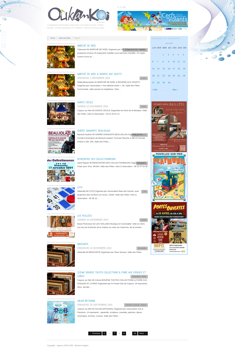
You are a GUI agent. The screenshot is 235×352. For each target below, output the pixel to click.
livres (144, 277)
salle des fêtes (65, 38)
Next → (143, 333)
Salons (143, 305)
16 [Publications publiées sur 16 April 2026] (169, 68)
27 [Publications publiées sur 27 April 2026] (153, 82)
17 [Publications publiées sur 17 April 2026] (174, 68)
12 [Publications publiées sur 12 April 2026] (184, 61)
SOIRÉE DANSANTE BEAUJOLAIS (93, 130)
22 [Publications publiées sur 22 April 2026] (164, 76)
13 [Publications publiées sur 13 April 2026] (153, 68)
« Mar (155, 89)
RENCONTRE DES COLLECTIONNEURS (96, 159)
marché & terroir (131, 50)
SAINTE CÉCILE (85, 102)
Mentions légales (82, 346)
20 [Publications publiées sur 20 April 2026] (153, 76)
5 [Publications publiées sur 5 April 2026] (183, 55)
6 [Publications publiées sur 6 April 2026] (152, 61)
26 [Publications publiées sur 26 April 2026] (184, 76)
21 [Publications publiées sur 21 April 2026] (158, 76)
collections (142, 163)
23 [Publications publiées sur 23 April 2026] (169, 76)
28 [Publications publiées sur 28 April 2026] (158, 82)
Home (52, 38)
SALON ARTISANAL (86, 300)
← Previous (95, 333)
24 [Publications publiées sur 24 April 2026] (174, 76)
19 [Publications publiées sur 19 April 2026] (184, 68)
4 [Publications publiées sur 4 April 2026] (178, 55)
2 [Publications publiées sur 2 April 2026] (168, 55)
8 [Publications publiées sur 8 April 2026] (163, 61)
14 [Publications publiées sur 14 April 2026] (158, 68)
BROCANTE (82, 244)
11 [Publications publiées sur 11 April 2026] (179, 61)
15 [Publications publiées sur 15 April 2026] (164, 68)
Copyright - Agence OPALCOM (60, 346)
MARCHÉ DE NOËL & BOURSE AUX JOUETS (99, 74)
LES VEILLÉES (84, 215)
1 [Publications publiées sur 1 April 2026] (163, 55)
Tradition (142, 50)
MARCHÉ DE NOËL (86, 45)
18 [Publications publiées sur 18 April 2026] (179, 68)
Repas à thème (139, 135)
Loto (144, 191)
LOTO (79, 187)
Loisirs (143, 78)
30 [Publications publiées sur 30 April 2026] (169, 82)
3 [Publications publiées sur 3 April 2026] (173, 55)
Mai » (175, 89)
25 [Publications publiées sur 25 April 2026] (179, 76)
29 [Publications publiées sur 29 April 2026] (164, 82)
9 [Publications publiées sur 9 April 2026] (168, 61)
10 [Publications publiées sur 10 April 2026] (174, 61)
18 (135, 333)
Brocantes (142, 248)
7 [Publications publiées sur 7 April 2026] (157, 61)
